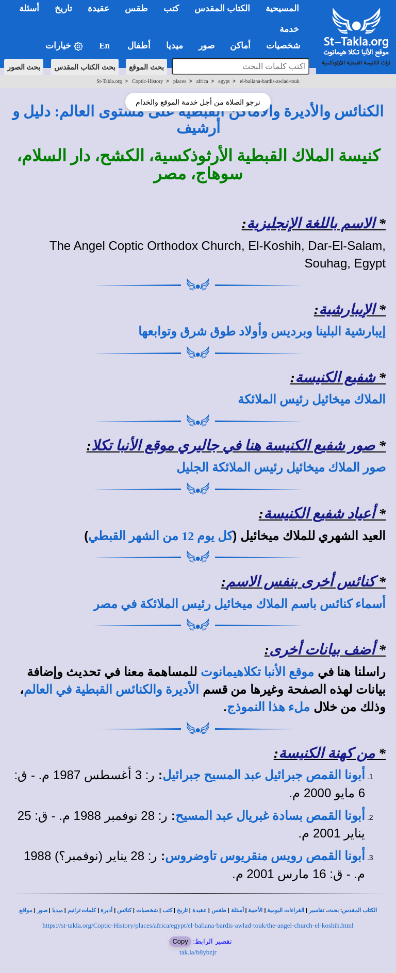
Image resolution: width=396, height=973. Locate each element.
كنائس (124, 910)
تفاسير (316, 910)
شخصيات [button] (286, 46)
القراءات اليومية (285, 910)
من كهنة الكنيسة (326, 753)
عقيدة (199, 910)
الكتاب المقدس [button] (222, 8)
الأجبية (255, 910)
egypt (223, 81)
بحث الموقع (146, 67)
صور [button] (206, 46)
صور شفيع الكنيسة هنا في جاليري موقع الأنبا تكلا (233, 446)
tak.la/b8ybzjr (198, 952)
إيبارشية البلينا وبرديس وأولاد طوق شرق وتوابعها (262, 331)
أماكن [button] (240, 46)
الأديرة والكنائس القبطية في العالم (111, 689)
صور (42, 910)
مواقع (25, 910)
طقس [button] (136, 8)
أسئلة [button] (29, 8)
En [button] (105, 46)
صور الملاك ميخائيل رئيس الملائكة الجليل (281, 467)
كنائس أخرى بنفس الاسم (300, 582)
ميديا (57, 910)
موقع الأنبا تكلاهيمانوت (257, 672)
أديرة (106, 910)
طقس (218, 910)
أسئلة (237, 910)
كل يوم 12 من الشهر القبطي (160, 536)
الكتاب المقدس (359, 910)
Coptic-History (147, 81)
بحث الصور (24, 67)
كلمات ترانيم (82, 910)
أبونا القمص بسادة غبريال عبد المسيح (270, 816)
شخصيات (147, 910)
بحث (333, 910)
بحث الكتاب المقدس (85, 67)
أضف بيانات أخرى (322, 650)
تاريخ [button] (63, 8)
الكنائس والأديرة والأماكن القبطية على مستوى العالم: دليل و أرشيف (198, 119)
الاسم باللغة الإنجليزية (310, 223)
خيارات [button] (64, 46)
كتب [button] (171, 8)
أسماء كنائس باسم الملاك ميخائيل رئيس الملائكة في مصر (239, 604)
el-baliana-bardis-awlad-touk (270, 81)
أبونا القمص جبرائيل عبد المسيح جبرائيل (263, 775)
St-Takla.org (109, 81)
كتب (167, 910)
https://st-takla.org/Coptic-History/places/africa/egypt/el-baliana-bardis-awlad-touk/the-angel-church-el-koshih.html (197, 925)
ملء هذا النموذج (268, 707)
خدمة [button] (289, 29)
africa (202, 81)
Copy (180, 941)
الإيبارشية (347, 309)
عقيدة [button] (98, 8)
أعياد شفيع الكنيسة (319, 514)
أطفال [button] (139, 46)
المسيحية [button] (282, 8)
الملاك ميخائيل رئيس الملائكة (312, 399)
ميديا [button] (174, 46)
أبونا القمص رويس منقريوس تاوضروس (265, 856)
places (179, 81)
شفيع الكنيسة (335, 377)
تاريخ (182, 910)
